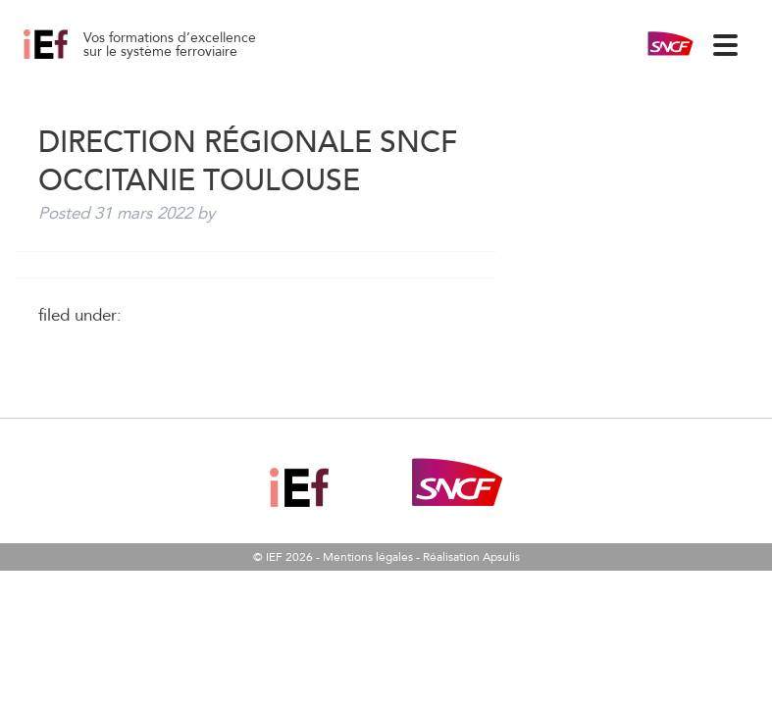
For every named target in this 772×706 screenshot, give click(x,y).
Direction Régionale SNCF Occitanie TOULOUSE (68, 58)
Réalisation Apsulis (471, 557)
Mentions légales (368, 557)
